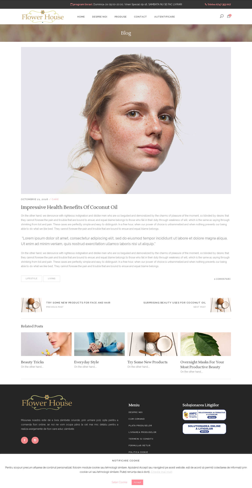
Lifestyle (31, 278)
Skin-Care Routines (31, 305)
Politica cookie (138, 452)
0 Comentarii (222, 279)
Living (51, 278)
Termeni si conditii (141, 439)
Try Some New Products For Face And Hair (78, 302)
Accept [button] (137, 482)
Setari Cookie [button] (119, 482)
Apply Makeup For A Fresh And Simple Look (220, 305)
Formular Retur (139, 445)
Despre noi (136, 412)
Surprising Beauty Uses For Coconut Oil (175, 302)
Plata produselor (140, 426)
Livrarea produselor (143, 432)
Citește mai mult (161, 471)
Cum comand (137, 419)
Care (55, 199)
